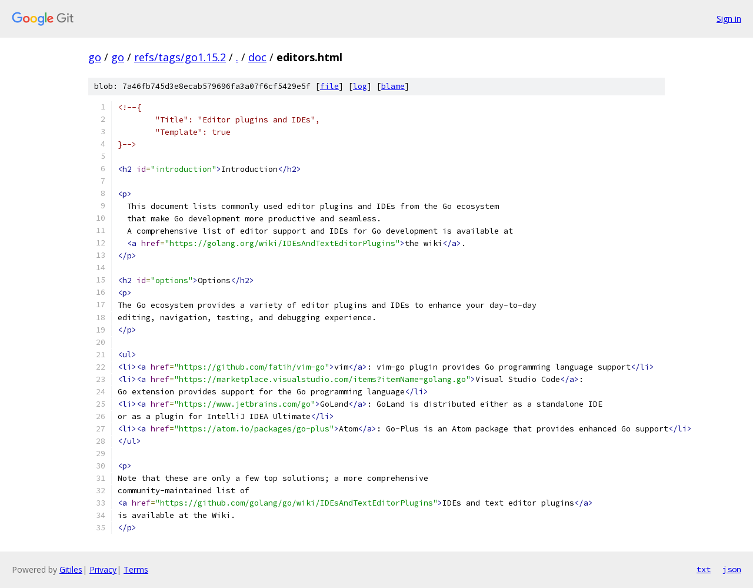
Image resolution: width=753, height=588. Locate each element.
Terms (136, 569)
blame (393, 86)
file (329, 86)
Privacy (102, 569)
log (360, 86)
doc (257, 57)
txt (704, 569)
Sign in (729, 18)
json (731, 569)
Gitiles (70, 569)
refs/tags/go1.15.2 (180, 57)
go (94, 57)
